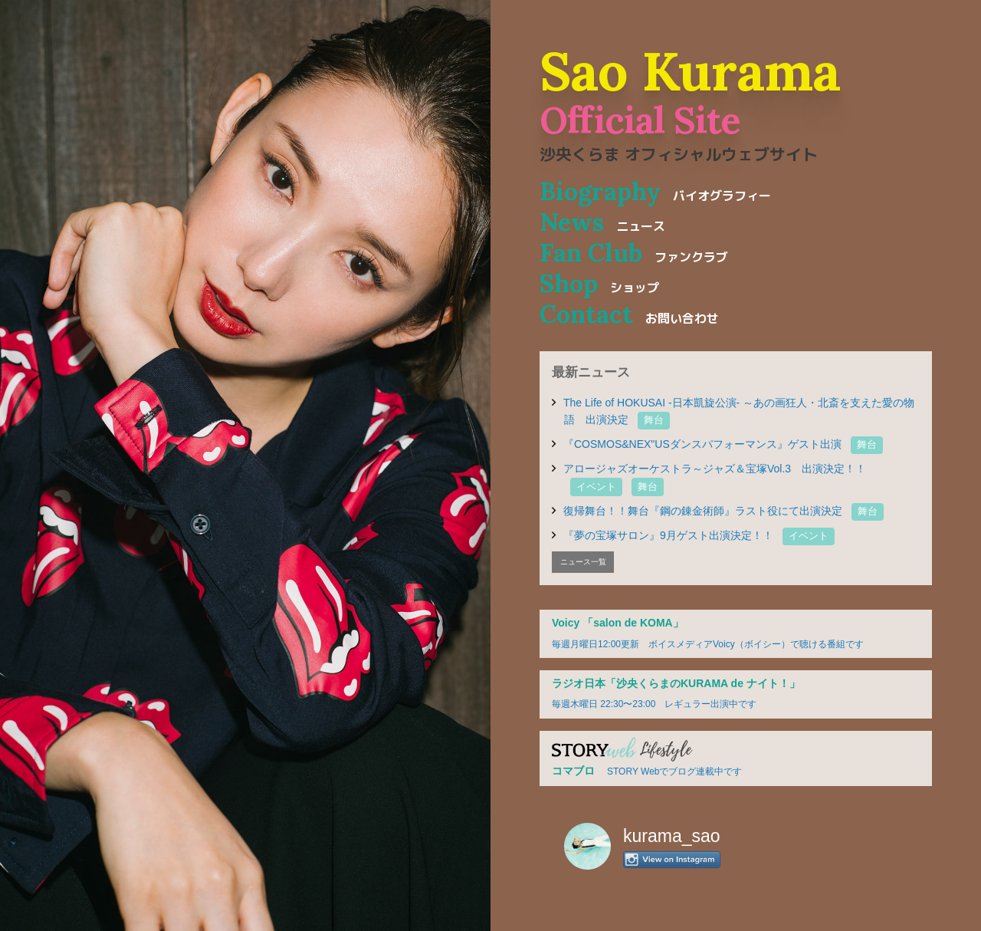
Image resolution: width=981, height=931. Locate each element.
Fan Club (634, 252)
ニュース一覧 (583, 562)
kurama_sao (671, 836)
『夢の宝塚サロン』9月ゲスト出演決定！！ (699, 535)
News (602, 222)
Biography (655, 191)
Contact (629, 314)
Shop (599, 283)
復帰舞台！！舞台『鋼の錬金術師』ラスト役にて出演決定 (723, 511)
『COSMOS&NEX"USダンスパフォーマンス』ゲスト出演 (723, 444)
